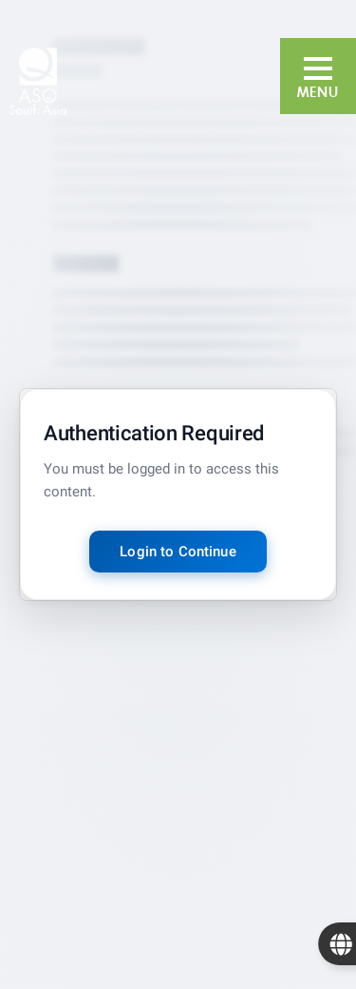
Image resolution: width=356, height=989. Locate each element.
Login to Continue (178, 551)
